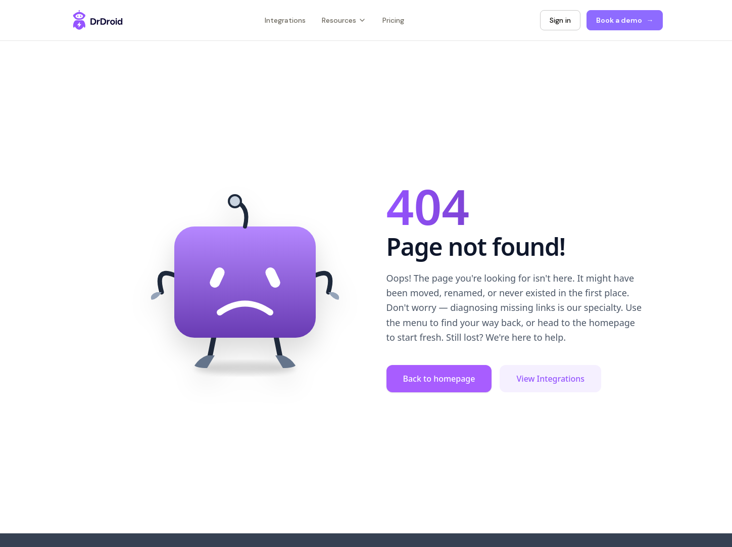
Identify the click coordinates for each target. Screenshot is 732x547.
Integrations (285, 20)
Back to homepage (439, 378)
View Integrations (550, 378)
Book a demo (624, 20)
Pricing (393, 20)
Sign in (560, 20)
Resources (344, 20)
